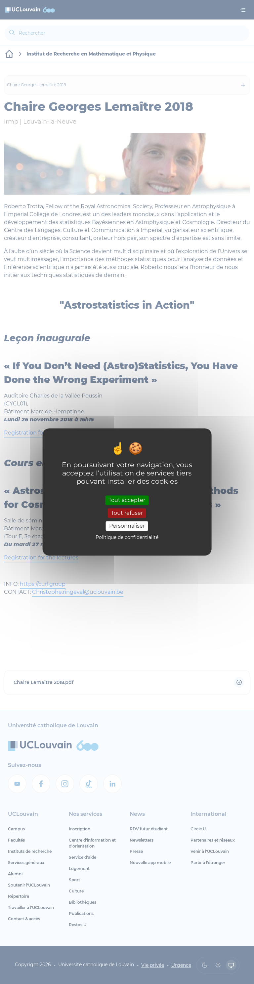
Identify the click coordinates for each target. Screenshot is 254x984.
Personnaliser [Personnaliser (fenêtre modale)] (127, 526)
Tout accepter (126, 500)
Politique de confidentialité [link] (127, 538)
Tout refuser (127, 513)
